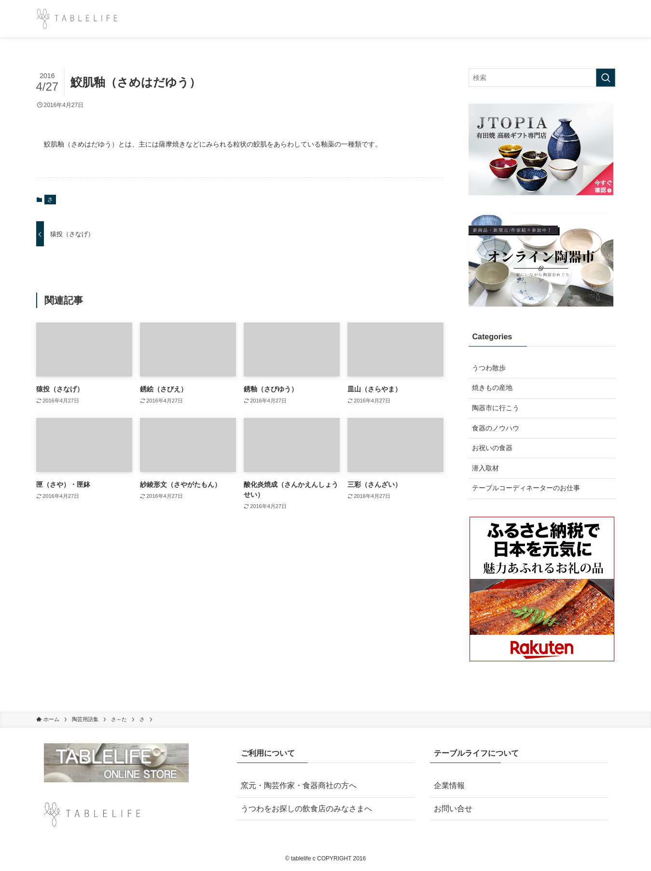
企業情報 (449, 785)
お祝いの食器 (492, 448)
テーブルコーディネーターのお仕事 (526, 488)
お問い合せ (453, 808)
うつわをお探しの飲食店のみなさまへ (306, 808)
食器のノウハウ (495, 428)
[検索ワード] (542, 77)
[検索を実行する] (605, 77)
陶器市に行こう (495, 408)
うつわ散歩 (489, 368)
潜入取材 (485, 468)
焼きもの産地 (492, 387)
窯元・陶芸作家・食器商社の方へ (299, 785)
